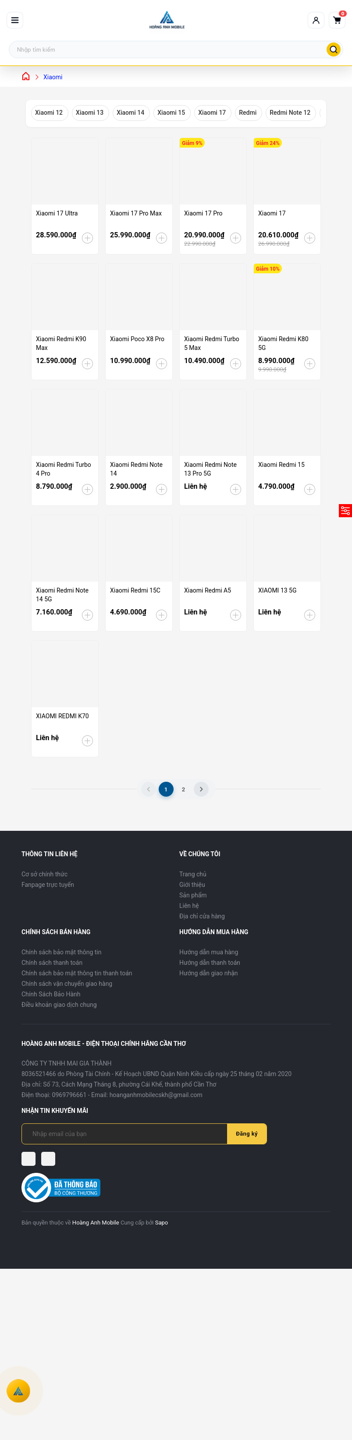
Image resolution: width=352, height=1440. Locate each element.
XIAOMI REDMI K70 (62, 716)
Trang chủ (192, 874)
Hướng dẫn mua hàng (208, 952)
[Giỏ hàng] (337, 20)
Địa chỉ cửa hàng (202, 916)
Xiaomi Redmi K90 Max (61, 343)
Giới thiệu (192, 884)
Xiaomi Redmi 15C (135, 590)
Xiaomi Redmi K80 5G (283, 343)
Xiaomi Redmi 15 (281, 464)
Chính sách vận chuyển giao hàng (66, 983)
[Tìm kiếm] (334, 49)
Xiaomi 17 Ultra (57, 213)
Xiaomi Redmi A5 (207, 590)
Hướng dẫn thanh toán (209, 962)
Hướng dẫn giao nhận (208, 973)
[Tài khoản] (316, 20)
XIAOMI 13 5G (277, 590)
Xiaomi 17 (272, 213)
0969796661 (69, 1094)
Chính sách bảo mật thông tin (61, 952)
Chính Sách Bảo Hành (50, 994)
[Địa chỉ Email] (129, 1134)
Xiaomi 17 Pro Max (136, 213)
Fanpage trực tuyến (47, 884)
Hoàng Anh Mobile (95, 1222)
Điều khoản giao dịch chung (59, 1004)
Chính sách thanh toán (51, 962)
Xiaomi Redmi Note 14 (136, 469)
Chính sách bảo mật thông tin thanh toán (76, 973)
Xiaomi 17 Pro (203, 213)
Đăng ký (247, 1133)
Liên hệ (189, 905)
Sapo (161, 1222)
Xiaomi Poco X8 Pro (137, 338)
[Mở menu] (15, 20)
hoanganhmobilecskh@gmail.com (156, 1094)
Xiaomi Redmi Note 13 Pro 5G (210, 469)
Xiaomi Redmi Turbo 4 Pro (63, 469)
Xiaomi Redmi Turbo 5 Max (211, 343)
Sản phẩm (193, 895)
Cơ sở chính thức (44, 874)
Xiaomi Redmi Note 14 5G (62, 595)
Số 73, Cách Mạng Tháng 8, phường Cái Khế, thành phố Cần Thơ (129, 1084)
